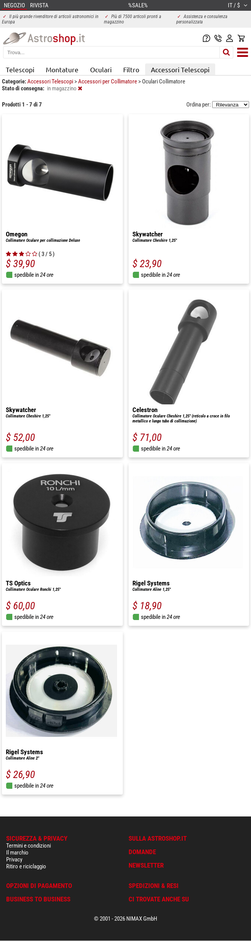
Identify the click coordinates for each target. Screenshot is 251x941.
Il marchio (17, 852)
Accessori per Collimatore (108, 81)
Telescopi (20, 69)
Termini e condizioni (28, 845)
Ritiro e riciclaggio (26, 866)
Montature (62, 69)
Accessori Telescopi (180, 69)
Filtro (131, 69)
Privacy (14, 859)
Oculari (101, 69)
